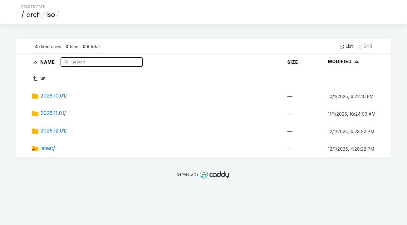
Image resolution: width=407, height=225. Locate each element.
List (346, 46)
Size (292, 62)
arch (34, 14)
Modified (344, 61)
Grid (364, 46)
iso (50, 14)
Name (48, 61)
